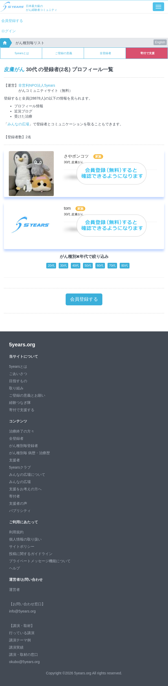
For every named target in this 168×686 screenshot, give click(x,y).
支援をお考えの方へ (25, 489)
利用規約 (16, 532)
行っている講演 (21, 633)
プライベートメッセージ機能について (40, 561)
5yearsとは (22, 53)
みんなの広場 (18, 124)
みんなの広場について (27, 474)
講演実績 (16, 647)
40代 (75, 265)
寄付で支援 (147, 53)
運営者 (14, 589)
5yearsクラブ (20, 467)
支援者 (14, 460)
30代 (63, 265)
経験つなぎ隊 (20, 403)
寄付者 (14, 496)
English (160, 42)
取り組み (16, 388)
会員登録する (12, 21)
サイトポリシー (21, 546)
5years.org (22, 344)
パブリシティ (20, 511)
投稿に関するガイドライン (30, 554)
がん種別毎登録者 (23, 446)
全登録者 (105, 53)
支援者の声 (18, 503)
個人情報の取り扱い (25, 539)
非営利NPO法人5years (36, 85)
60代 (100, 265)
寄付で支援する (21, 410)
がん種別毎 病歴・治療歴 (29, 453)
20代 (51, 265)
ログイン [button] (8, 31)
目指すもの (18, 381)
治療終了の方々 (21, 431)
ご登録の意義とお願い (27, 395)
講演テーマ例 (20, 640)
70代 (112, 265)
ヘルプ (14, 568)
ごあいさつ (18, 374)
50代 (88, 265)
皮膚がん (14, 69)
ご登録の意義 (63, 53)
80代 (124, 265)
